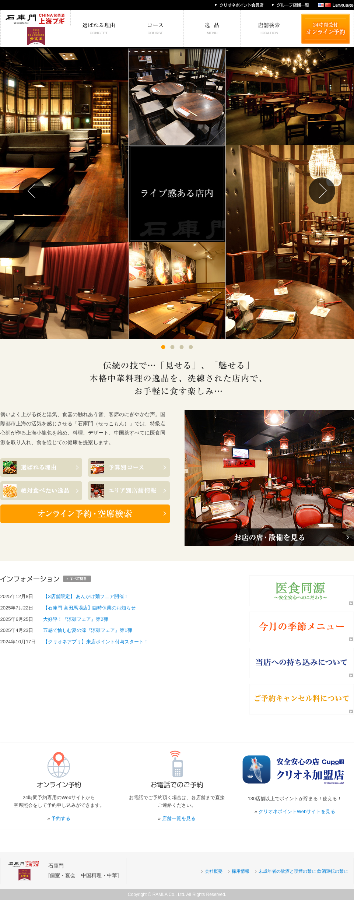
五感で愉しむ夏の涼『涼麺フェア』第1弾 (87, 630)
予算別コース (155, 28)
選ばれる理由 (99, 28)
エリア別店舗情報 (269, 28)
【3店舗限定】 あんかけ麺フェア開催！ (86, 596)
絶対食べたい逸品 (212, 28)
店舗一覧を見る (179, 818)
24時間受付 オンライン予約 (325, 28)
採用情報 (240, 871)
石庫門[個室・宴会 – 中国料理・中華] (83, 870)
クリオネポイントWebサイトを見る (297, 811)
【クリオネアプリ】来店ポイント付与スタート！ (95, 641)
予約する (60, 818)
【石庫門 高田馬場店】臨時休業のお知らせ (89, 608)
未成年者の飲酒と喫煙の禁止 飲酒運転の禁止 (303, 871)
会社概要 (213, 871)
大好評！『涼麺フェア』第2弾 (75, 619)
